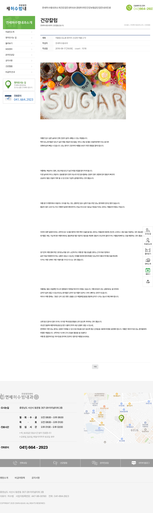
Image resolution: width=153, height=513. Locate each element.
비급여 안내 (10, 72)
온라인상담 (9, 55)
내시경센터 (77, 4)
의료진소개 (9, 32)
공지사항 (9, 60)
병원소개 (4, 477)
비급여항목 (20, 477)
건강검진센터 (66, 4)
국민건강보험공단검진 (92, 4)
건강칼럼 (9, 66)
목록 (95, 367)
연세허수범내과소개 (51, 4)
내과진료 (107, 4)
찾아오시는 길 (10, 37)
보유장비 (9, 49)
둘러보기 (9, 43)
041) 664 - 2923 (33, 447)
